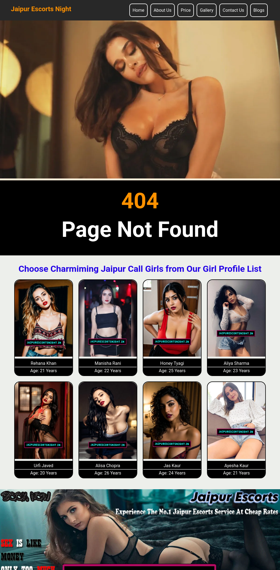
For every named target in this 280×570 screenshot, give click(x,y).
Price (186, 10)
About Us (162, 10)
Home (138, 10)
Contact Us (233, 10)
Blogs (258, 10)
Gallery (206, 10)
